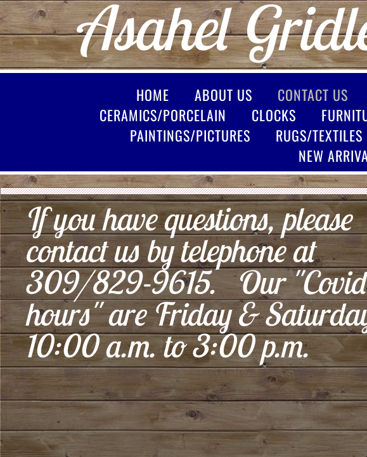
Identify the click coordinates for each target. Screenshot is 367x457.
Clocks (274, 115)
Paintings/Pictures (190, 135)
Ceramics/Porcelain (163, 115)
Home (152, 94)
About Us (223, 94)
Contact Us (313, 94)
